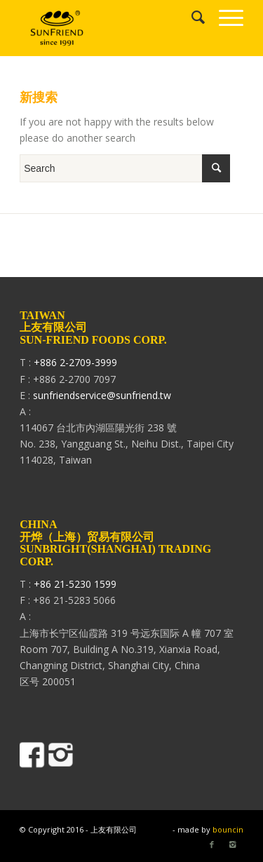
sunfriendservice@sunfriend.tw (102, 395)
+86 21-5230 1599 (75, 584)
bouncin (228, 829)
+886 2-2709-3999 (75, 362)
